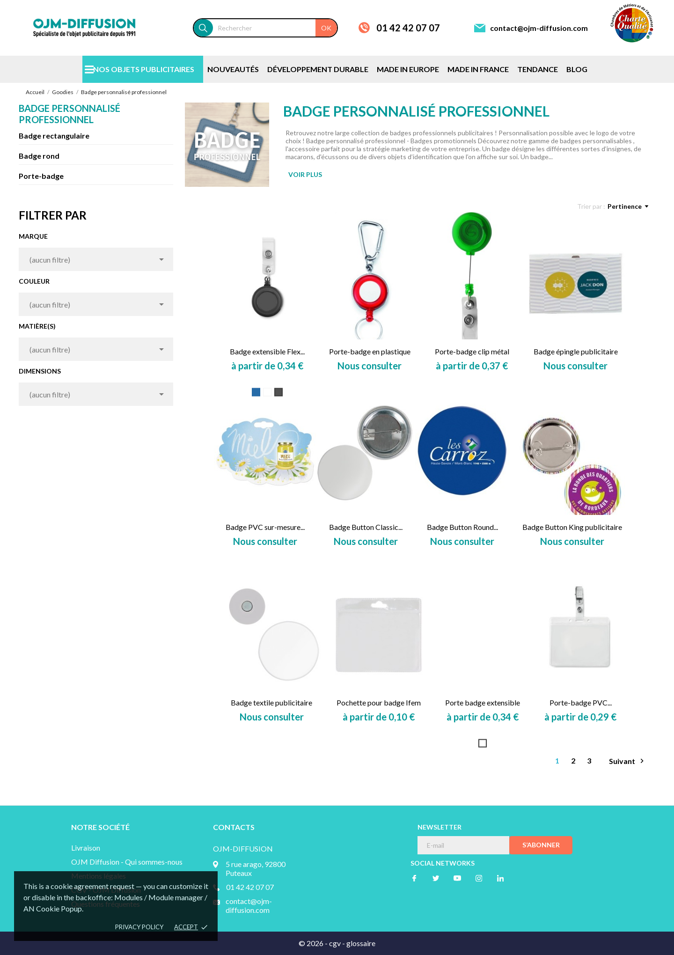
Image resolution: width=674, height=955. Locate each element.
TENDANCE (537, 69)
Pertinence (628, 206)
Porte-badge (41, 175)
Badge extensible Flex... (267, 351)
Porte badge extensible (482, 702)
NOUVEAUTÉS (233, 69)
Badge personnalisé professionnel (69, 114)
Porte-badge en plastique (369, 351)
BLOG (576, 69)
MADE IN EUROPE (408, 69)
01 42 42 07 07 (408, 27)
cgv (335, 943)
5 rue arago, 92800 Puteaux (256, 868)
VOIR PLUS (305, 174)
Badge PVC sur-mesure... (265, 526)
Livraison (85, 847)
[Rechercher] (275, 28)
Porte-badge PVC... (580, 702)
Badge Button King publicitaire (572, 526)
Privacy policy (139, 927)
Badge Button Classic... (366, 526)
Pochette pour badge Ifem (379, 702)
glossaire (360, 943)
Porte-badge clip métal (472, 351)
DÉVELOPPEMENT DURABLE (317, 69)
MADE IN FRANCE (478, 69)
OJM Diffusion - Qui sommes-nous (127, 861)
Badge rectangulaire (54, 135)
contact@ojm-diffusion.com (539, 27)
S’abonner (541, 845)
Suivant (627, 761)
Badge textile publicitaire (271, 702)
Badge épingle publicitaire (576, 351)
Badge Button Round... (462, 526)
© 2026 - (314, 943)
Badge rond (39, 155)
